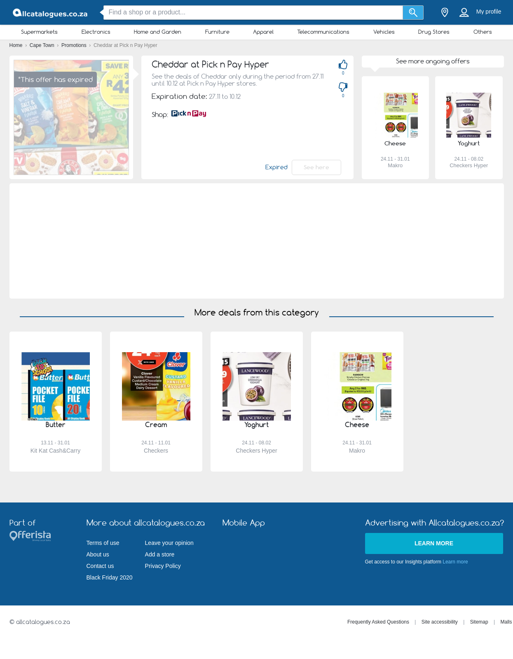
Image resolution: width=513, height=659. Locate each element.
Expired (276, 167)
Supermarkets (39, 31)
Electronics (96, 31)
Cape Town (43, 45)
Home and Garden (157, 31)
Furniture (217, 31)
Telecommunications (323, 31)
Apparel (263, 31)
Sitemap (479, 622)
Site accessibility (440, 622)
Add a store (160, 554)
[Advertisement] (256, 241)
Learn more (434, 543)
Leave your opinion (169, 543)
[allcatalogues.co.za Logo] (50, 12)
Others (482, 31)
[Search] (413, 12)
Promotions (74, 45)
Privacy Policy (163, 566)
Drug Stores (434, 31)
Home (16, 45)
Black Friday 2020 (110, 577)
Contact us (100, 566)
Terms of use (103, 543)
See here (316, 167)
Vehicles (384, 31)
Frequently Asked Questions (378, 622)
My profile (488, 11)
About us (98, 554)
